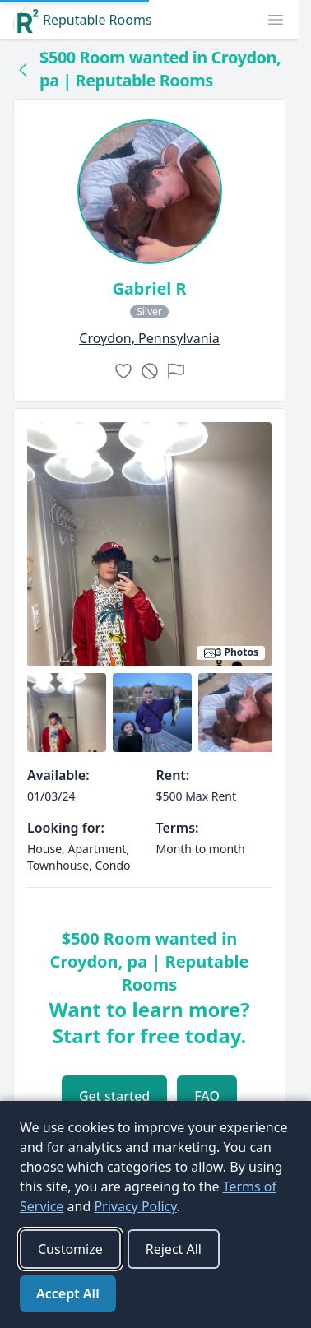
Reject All (174, 1249)
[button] (275, 19)
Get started (114, 1096)
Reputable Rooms (82, 20)
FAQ (207, 1096)
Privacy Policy (135, 1206)
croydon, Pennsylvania (149, 338)
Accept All (68, 1293)
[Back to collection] (23, 69)
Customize (70, 1249)
